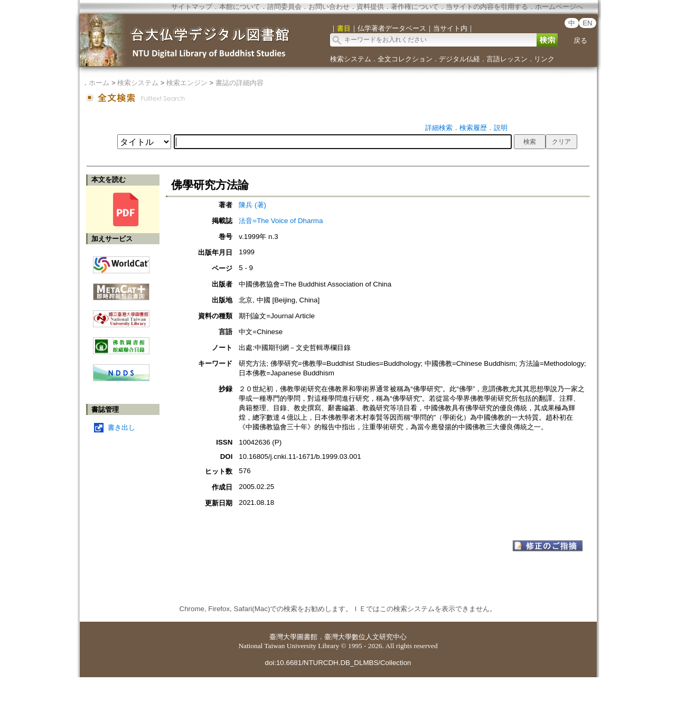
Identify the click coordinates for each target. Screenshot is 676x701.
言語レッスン (507, 59)
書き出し (121, 427)
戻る (580, 40)
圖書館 (307, 637)
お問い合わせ (329, 7)
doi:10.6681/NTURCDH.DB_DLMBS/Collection (338, 663)
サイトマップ (191, 7)
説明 (501, 128)
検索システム (350, 59)
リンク (544, 59)
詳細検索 (439, 128)
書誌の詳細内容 (239, 83)
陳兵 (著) (252, 205)
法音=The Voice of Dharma (281, 221)
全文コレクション (405, 59)
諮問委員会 (284, 7)
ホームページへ (559, 7)
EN (588, 23)
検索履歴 (473, 128)
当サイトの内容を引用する (487, 7)
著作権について (415, 7)
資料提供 (370, 7)
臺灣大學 (283, 637)
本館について (239, 7)
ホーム (99, 83)
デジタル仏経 (459, 59)
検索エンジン (187, 83)
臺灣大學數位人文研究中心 (365, 637)
